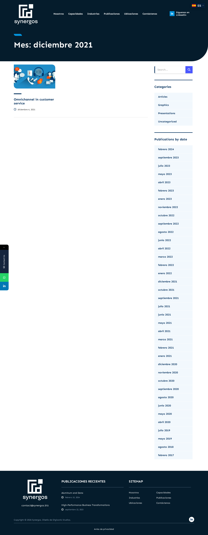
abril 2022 (164, 248)
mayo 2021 (165, 322)
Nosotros (58, 13)
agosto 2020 (166, 397)
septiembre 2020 (168, 389)
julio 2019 (164, 430)
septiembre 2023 (168, 157)
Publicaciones (112, 13)
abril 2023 (164, 182)
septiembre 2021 (168, 298)
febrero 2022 (166, 265)
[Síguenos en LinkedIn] (172, 13)
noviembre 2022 (168, 207)
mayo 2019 (165, 438)
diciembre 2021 (167, 281)
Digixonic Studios (61, 520)
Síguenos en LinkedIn (182, 13)
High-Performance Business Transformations (85, 505)
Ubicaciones (131, 13)
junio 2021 (164, 314)
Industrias (93, 13)
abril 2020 (164, 422)
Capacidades (75, 13)
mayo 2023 (165, 174)
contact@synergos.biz (35, 505)
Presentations (166, 113)
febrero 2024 (166, 149)
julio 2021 (164, 306)
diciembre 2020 (167, 364)
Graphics (163, 105)
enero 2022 (165, 273)
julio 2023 (164, 165)
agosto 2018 (166, 446)
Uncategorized (167, 121)
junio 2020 (164, 405)
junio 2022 (164, 240)
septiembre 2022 (168, 223)
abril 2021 (164, 331)
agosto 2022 (166, 231)
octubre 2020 (166, 380)
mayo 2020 (165, 413)
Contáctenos (150, 13)
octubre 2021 (166, 289)
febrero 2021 (166, 347)
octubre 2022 (166, 215)
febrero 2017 (166, 455)
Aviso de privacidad (104, 529)
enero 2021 (165, 355)
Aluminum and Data (72, 493)
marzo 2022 (165, 256)
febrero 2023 (166, 190)
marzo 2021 (165, 339)
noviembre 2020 (168, 372)
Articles (162, 96)
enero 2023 (165, 198)
